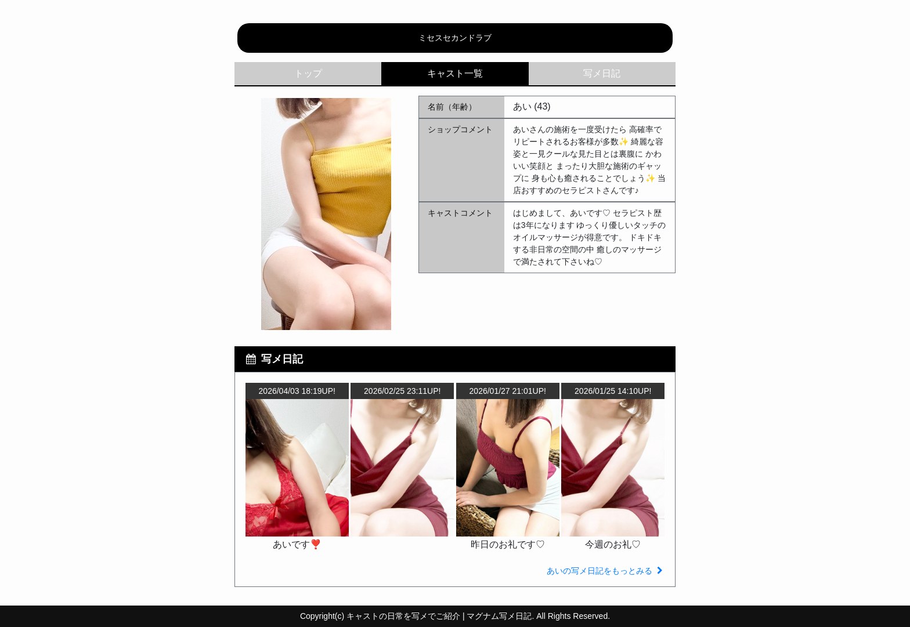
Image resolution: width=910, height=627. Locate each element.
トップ (308, 73)
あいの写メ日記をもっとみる (606, 570)
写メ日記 (601, 73)
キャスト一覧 (454, 73)
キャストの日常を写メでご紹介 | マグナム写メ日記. (440, 616)
